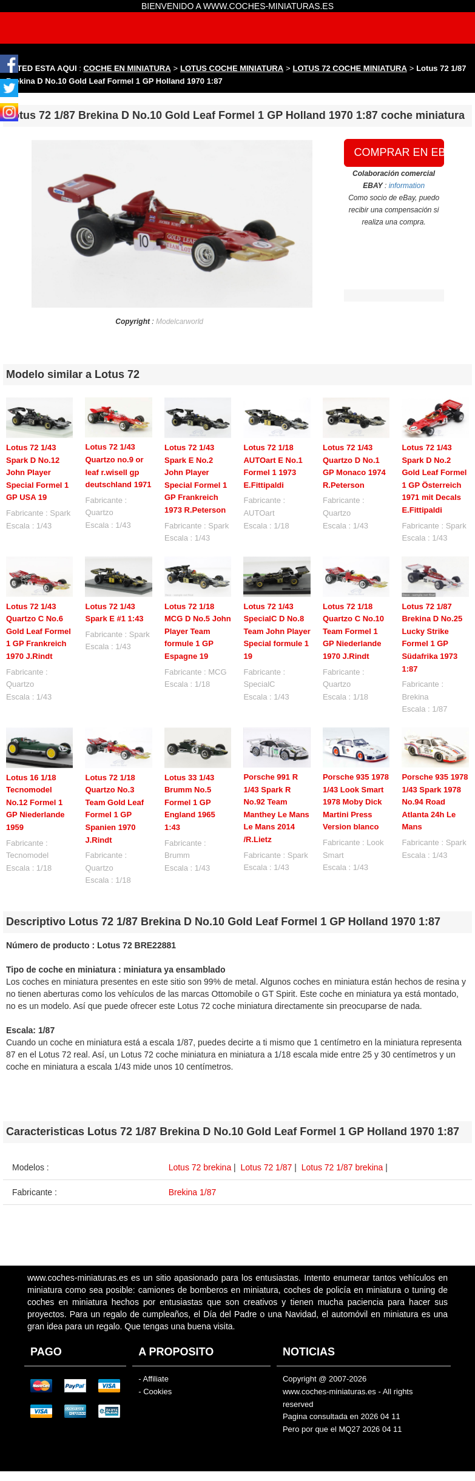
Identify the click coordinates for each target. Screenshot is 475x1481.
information (407, 185)
